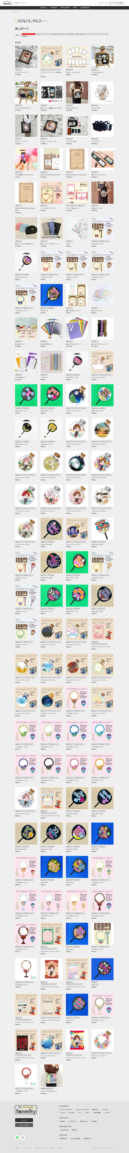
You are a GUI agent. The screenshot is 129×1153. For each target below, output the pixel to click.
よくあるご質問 (75, 1138)
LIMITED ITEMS (65, 7)
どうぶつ (62, 1112)
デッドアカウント (97, 34)
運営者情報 (52, 1148)
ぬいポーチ (46, 34)
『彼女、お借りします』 (80, 34)
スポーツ (87, 1112)
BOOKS (62, 1121)
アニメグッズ (89, 34)
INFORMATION (85, 7)
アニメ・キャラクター (66, 1109)
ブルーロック (105, 34)
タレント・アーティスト (82, 1109)
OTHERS (94, 1121)
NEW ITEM (54, 7)
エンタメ (105, 1109)
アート (80, 1112)
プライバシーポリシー (26, 1148)
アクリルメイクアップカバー (28, 34)
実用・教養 (97, 1112)
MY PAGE (24, 1120)
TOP (12, 11)
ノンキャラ (107, 1112)
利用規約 (17, 1148)
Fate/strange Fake (55, 34)
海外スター (96, 1109)
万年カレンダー (39, 34)
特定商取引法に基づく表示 (40, 1148)
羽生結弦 (24, 36)
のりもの (71, 1112)
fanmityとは (64, 1130)
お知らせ (74, 1130)
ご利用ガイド (87, 1138)
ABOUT (75, 7)
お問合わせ (63, 1138)
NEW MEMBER (24, 1125)
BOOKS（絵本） (71, 34)
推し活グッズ (63, 34)
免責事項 (60, 1148)
